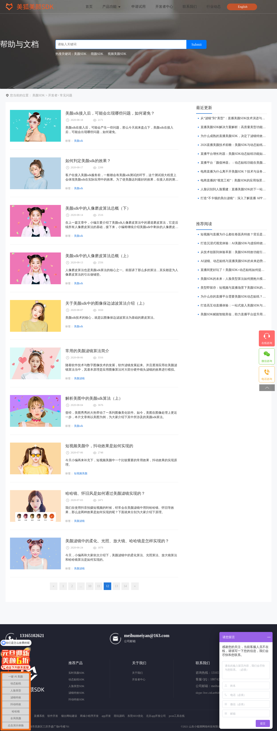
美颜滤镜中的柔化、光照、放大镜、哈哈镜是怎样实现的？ (117, 541)
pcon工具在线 (177, 715)
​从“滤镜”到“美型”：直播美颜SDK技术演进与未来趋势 (237, 118)
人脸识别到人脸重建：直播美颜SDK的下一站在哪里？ (238, 189)
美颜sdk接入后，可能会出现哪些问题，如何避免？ (110, 113)
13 (116, 586)
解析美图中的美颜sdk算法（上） (94, 398)
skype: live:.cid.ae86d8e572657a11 (214, 692)
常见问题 (66, 95)
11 (98, 586)
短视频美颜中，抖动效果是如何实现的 (99, 446)
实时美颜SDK (76, 672)
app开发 (106, 715)
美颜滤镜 (79, 378)
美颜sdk (78, 140)
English (242, 6)
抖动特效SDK (76, 699)
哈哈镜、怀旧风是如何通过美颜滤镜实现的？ (105, 493)
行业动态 (214, 6)
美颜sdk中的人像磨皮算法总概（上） (98, 256)
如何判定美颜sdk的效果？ (88, 161)
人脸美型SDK (76, 686)
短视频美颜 (80, 473)
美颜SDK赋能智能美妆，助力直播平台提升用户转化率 (238, 314)
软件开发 (52, 715)
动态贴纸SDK (76, 679)
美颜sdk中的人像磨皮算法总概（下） (98, 208)
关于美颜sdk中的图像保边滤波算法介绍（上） (106, 303)
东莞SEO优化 (135, 715)
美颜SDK (38, 95)
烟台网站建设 (69, 715)
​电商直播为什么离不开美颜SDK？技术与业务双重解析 (238, 171)
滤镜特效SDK (76, 692)
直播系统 (39, 715)
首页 (89, 6)
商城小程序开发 (89, 715)
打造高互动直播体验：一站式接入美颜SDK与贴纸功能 (238, 305)
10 (89, 586)
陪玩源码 (119, 715)
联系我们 (190, 6)
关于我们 (137, 672)
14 (125, 586)
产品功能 (111, 6)
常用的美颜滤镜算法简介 (87, 351)
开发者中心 (164, 6)
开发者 (52, 95)
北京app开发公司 (156, 715)
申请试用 (138, 6)
